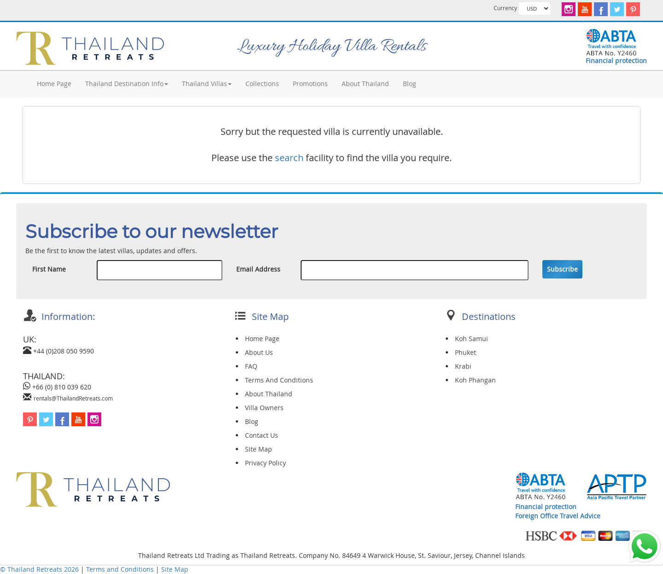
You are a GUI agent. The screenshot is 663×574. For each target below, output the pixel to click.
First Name (49, 269)
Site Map (258, 449)
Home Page (54, 83)
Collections (262, 83)
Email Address (258, 269)
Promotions (310, 83)
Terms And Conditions (279, 380)
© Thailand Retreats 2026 (39, 569)
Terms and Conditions (121, 569)
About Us (259, 352)
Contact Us (261, 435)
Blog (409, 83)
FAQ (251, 366)
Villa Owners (264, 407)
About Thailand (365, 83)
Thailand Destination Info (126, 83)
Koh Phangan (475, 380)
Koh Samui (471, 338)
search (289, 157)
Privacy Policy (265, 462)
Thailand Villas (207, 83)
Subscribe (562, 269)
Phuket (465, 352)
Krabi (463, 366)
